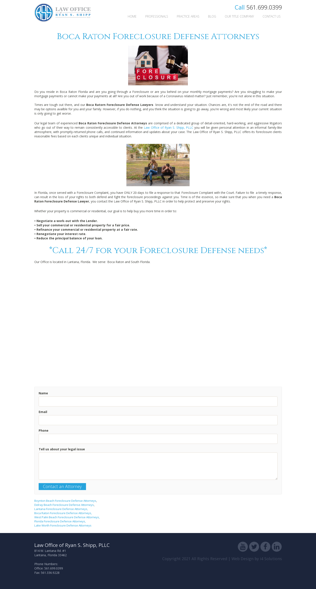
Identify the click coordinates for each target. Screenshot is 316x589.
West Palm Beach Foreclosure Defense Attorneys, (67, 517)
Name (43, 393)
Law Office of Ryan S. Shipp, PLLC (168, 127)
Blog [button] (212, 16)
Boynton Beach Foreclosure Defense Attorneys (65, 501)
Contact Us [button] (272, 16)
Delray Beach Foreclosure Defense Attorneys (64, 505)
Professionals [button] (156, 16)
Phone (43, 430)
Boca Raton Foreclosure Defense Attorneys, (63, 513)
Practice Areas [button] (188, 16)
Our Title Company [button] (239, 16)
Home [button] (132, 16)
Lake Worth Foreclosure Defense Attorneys (62, 525)
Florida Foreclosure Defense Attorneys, (60, 521)
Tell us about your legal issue (62, 449)
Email (43, 412)
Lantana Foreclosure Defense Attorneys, (61, 509)
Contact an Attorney (62, 486)
